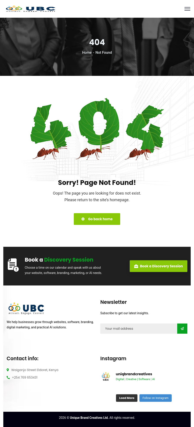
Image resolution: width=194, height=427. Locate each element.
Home (87, 52)
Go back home (96, 219)
